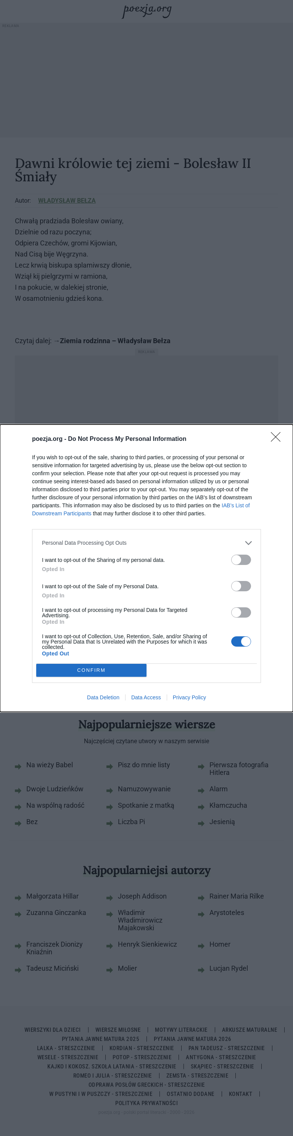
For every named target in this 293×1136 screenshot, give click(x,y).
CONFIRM (91, 670)
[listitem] (146, 543)
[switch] (241, 560)
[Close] (278, 439)
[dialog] (146, 568)
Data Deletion (103, 697)
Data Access (146, 697)
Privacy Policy (189, 697)
